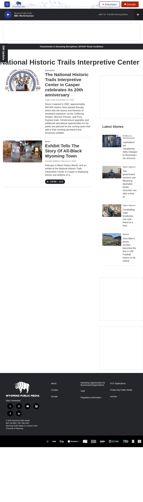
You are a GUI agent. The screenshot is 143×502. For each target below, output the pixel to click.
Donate (131, 4)
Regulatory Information (91, 397)
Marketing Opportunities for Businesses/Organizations (93, 384)
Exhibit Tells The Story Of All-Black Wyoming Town (63, 150)
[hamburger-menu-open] (7, 4)
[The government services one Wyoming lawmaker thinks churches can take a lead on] (111, 172)
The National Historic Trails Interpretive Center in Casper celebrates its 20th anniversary (67, 84)
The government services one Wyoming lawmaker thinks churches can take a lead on (129, 184)
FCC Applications (118, 383)
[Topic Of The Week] (121, 348)
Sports (126, 234)
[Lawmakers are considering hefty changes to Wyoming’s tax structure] (111, 141)
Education (50, 70)
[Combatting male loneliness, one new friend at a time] (111, 210)
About (53, 383)
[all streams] (138, 14)
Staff (83, 391)
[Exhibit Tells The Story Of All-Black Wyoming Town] (22, 151)
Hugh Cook (50, 100)
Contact (54, 390)
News (47, 141)
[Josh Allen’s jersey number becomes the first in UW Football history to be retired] (111, 239)
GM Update (3, 53)
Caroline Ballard (52, 161)
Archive (113, 396)
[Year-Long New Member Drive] (121, 97)
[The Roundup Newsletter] (121, 299)
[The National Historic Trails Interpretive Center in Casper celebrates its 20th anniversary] (22, 80)
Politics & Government (129, 137)
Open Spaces (129, 167)
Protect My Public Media (121, 390)
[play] (8, 14)
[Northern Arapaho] (133, 441)
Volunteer (109, 4)
